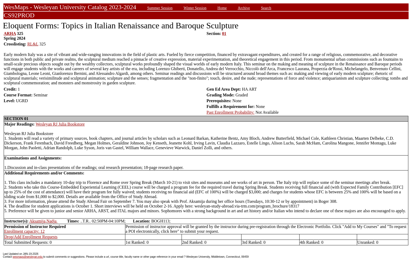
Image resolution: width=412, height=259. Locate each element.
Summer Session (159, 8)
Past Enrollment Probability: (230, 112)
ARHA (10, 33)
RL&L (32, 44)
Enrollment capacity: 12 (24, 231)
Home (222, 8)
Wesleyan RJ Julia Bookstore (60, 124)
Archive (244, 8)
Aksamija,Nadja (43, 221)
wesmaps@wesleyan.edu (28, 256)
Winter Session (195, 8)
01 (224, 33)
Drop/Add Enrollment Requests (31, 237)
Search (266, 8)
